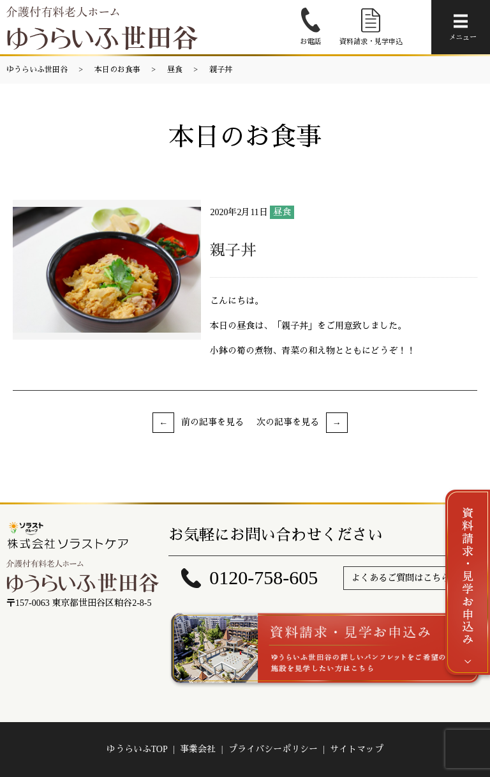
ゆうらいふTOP (137, 749)
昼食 (174, 69)
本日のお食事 (117, 69)
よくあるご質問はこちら (401, 578)
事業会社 (198, 749)
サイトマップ (356, 749)
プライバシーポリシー (273, 749)
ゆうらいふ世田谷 (37, 69)
